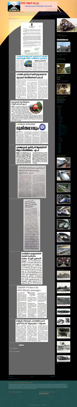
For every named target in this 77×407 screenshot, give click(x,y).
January (60, 141)
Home (32, 376)
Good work (60, 131)
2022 (58, 113)
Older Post (53, 376)
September (60, 121)
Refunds (59, 135)
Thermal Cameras (61, 134)
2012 (58, 152)
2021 (58, 114)
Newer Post (11, 376)
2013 (58, 151)
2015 (58, 148)
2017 (58, 145)
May (59, 137)
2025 (58, 109)
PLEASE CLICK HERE (12, 393)
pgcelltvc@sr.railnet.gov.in (60, 102)
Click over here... (59, 61)
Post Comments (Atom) (16, 378)
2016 (58, 147)
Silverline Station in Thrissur (62, 132)
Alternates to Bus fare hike (62, 126)
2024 (58, 110)
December (60, 117)
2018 (58, 144)
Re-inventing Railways (61, 125)
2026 (58, 107)
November (60, 118)
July (59, 122)
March (60, 138)
